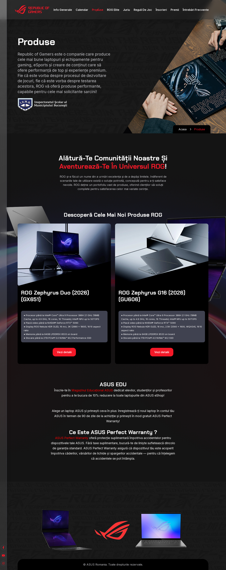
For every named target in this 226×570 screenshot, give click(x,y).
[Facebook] (3, 555)
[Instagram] (3, 563)
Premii (175, 9)
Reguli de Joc (143, 9)
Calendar (82, 9)
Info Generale (63, 9)
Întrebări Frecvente (196, 9)
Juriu (126, 9)
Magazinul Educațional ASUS (92, 390)
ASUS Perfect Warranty (71, 438)
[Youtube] (3, 547)
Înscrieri (161, 9)
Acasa (182, 129)
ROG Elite (113, 9)
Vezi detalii (64, 352)
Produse (97, 9)
